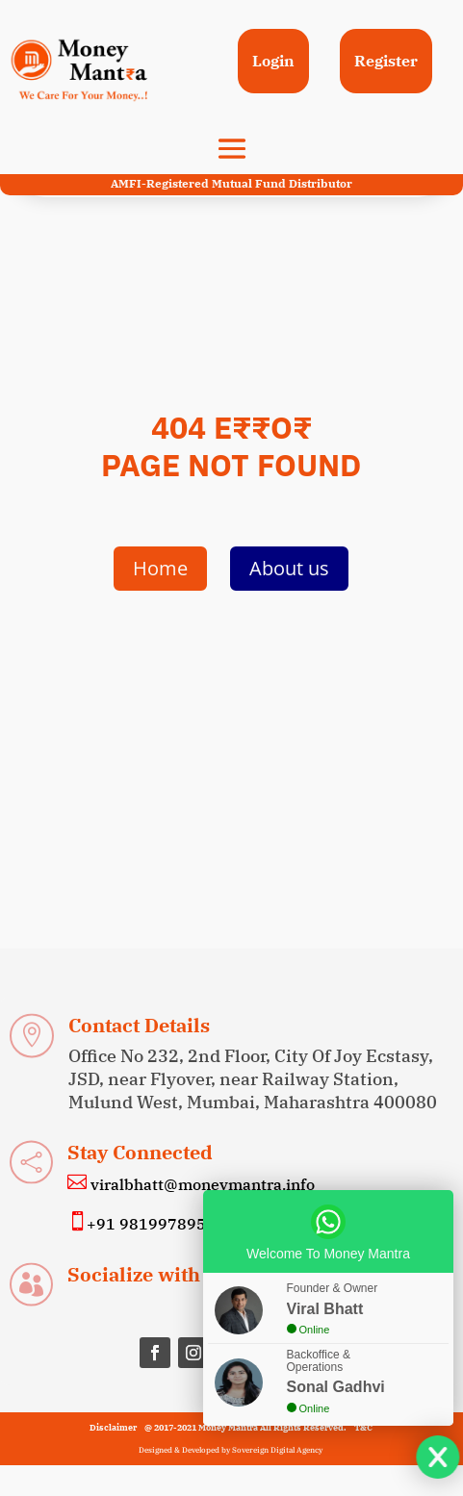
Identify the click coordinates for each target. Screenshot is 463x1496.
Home (160, 568)
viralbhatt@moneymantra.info (201, 1184)
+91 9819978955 (151, 1223)
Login (273, 60)
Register (386, 60)
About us (289, 568)
